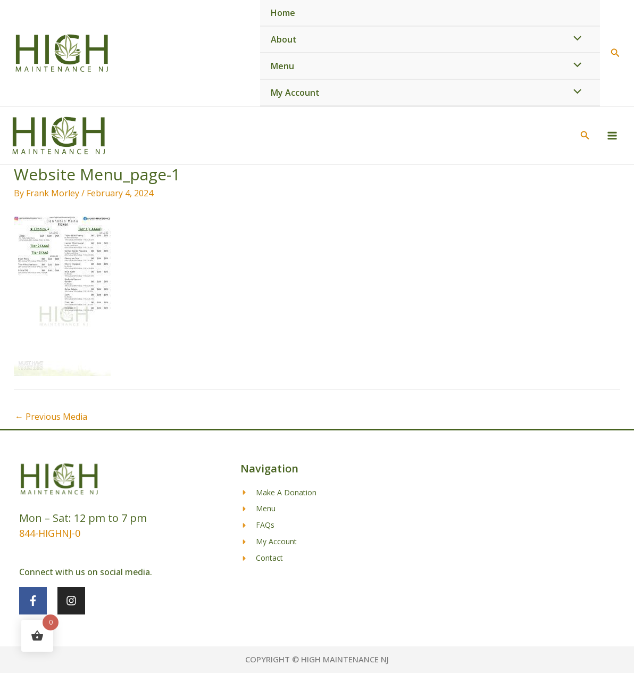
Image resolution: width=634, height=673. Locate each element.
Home (283, 13)
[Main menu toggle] (612, 135)
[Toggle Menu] (575, 39)
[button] (615, 53)
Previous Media (51, 416)
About (284, 39)
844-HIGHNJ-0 (49, 533)
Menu (282, 66)
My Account (295, 92)
